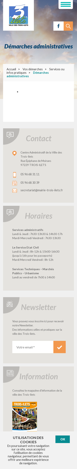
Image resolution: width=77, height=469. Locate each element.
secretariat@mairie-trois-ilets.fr (42, 190)
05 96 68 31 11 (30, 174)
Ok (62, 439)
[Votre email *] (32, 347)
